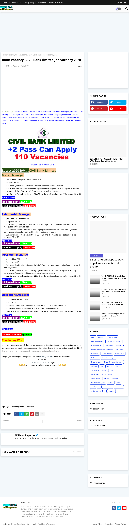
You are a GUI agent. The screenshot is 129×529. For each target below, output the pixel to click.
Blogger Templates (18, 524)
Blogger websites (97, 341)
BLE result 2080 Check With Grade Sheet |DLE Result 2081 (113, 303)
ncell (93, 387)
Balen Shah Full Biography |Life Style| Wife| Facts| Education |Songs (106, 160)
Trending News (17, 406)
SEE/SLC (94, 366)
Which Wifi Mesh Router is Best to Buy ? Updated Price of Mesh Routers (114, 278)
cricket (106, 378)
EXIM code (120, 345)
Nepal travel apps (108, 358)
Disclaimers (41, 2)
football (110, 383)
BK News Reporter (24, 435)
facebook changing (98, 383)
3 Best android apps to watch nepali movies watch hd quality (107, 263)
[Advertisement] (64, 32)
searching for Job (45, 357)
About (100, 524)
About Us (6, 2)
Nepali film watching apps (113, 362)
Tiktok (104, 370)
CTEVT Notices (96, 345)
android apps (96, 378)
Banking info (112, 337)
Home (4, 55)
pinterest (100, 108)
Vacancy (11, 55)
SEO (102, 366)
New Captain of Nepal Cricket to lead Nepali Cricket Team (114, 314)
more (118, 383)
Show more (77, 452)
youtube (119, 108)
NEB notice (95, 358)
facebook (100, 102)
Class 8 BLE (109, 345)
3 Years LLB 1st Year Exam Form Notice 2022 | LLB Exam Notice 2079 (114, 291)
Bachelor (101, 337)
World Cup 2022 (107, 374)
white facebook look (98, 391)
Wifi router (95, 374)
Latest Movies (107, 354)
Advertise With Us (56, 2)
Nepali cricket (96, 362)
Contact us (16, 2)
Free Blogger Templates (46, 524)
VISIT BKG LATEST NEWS (39, 362)
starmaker (118, 387)
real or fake (108, 387)
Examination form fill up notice (102, 349)
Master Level (119, 354)
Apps (93, 337)
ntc (99, 387)
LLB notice (95, 354)
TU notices (95, 370)
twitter (119, 102)
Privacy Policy (29, 2)
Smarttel (110, 366)
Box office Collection (114, 341)
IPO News (119, 349)
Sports (118, 366)
